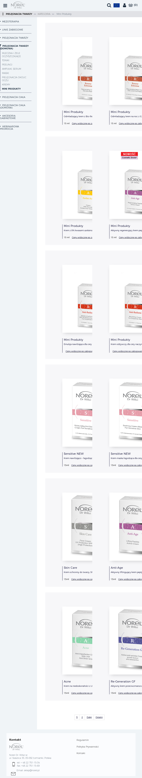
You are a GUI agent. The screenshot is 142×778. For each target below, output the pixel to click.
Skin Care (70, 567)
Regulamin (83, 740)
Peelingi (7, 64)
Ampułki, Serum (11, 68)
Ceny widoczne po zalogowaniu (88, 123)
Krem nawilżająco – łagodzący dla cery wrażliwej (87, 458)
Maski (5, 73)
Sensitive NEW (74, 453)
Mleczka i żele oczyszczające (11, 55)
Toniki (5, 60)
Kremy (6, 84)
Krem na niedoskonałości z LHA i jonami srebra (87, 686)
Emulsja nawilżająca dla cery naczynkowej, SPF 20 (88, 344)
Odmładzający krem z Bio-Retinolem (82, 116)
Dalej (89, 717)
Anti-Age (117, 567)
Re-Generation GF (123, 681)
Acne (67, 681)
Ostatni (99, 717)
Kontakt (81, 753)
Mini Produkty (64, 14)
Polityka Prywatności (88, 746)
